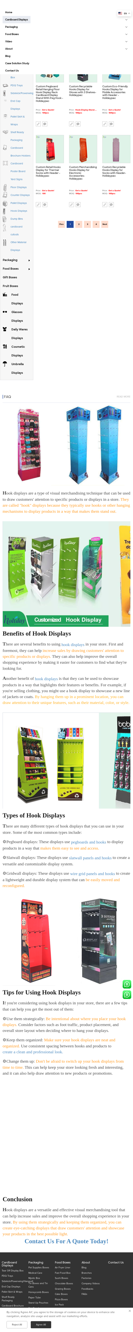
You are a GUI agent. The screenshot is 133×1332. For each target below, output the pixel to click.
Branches (87, 1272)
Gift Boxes (10, 277)
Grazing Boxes (63, 1288)
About (86, 1262)
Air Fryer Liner (62, 1267)
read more (123, 392)
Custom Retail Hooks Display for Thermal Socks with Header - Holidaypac (48, 171)
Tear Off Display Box (13, 1270)
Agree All (41, 1324)
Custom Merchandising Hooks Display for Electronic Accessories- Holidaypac (83, 173)
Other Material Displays (18, 246)
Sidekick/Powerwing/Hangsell (27, 93)
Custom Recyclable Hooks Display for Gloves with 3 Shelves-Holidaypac (82, 91)
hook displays (73, 642)
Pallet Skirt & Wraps (18, 120)
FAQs (84, 1294)
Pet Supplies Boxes (38, 1267)
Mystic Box (34, 1278)
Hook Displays (19, 210)
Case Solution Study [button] (17, 63)
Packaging (10, 260)
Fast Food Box (62, 1272)
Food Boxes (11, 269)
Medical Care (35, 1272)
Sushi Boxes (61, 1278)
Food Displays (17, 299)
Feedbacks (87, 1288)
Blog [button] (7, 56)
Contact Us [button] (12, 70)
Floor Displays (19, 187)
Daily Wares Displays (19, 334)
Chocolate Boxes (64, 1283)
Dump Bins (17, 218)
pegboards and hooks (88, 840)
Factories (86, 1278)
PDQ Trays (17, 85)
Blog (84, 1267)
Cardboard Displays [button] (16, 19)
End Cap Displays (15, 104)
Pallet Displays (19, 203)
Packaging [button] (11, 26)
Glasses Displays (17, 316)
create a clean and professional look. (33, 1049)
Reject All (17, 1324)
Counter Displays (20, 195)
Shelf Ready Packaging (17, 136)
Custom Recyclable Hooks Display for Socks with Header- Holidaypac (114, 171)
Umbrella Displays (17, 368)
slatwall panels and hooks (90, 855)
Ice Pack (59, 1304)
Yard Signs (17, 179)
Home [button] (8, 12)
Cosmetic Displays (18, 351)
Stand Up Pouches (38, 1302)
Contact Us (116, 1262)
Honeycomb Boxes (38, 1292)
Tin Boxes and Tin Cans (38, 1285)
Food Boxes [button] (12, 34)
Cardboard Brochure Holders (20, 151)
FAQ (7, 392)
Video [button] (8, 41)
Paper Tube (34, 1297)
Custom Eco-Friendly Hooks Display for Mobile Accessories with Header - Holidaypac (115, 92)
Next (105, 224)
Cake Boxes (61, 1294)
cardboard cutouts (17, 230)
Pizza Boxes (61, 1299)
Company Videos (91, 1283)
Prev (61, 224)
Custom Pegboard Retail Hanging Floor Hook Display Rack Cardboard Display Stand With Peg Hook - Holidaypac (49, 94)
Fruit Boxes (10, 286)
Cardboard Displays (9, 1264)
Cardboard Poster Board (18, 167)
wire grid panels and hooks (92, 871)
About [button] (9, 48)
